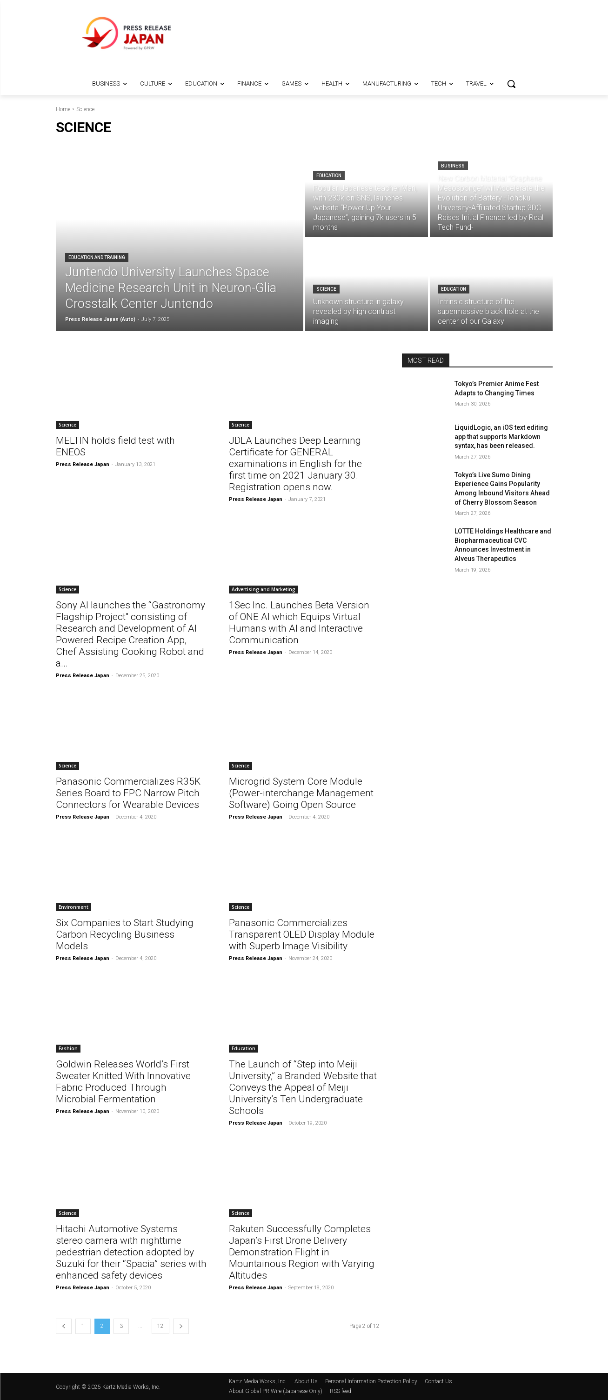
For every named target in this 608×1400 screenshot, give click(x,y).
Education (328, 175)
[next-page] (181, 1326)
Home (63, 109)
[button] (511, 84)
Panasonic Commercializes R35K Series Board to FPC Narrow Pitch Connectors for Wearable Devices (128, 793)
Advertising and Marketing (263, 589)
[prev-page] (64, 1326)
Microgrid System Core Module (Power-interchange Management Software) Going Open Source (301, 793)
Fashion (68, 1048)
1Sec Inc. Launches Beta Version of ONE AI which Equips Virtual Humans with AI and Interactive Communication (299, 623)
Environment (73, 907)
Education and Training (96, 257)
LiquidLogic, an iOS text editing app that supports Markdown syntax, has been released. (501, 436)
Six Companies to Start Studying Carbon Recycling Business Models (125, 934)
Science (326, 289)
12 (160, 1326)
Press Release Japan (82, 464)
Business (453, 165)
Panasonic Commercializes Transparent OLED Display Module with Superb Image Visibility (301, 934)
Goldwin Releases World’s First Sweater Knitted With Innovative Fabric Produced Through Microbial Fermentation (123, 1082)
